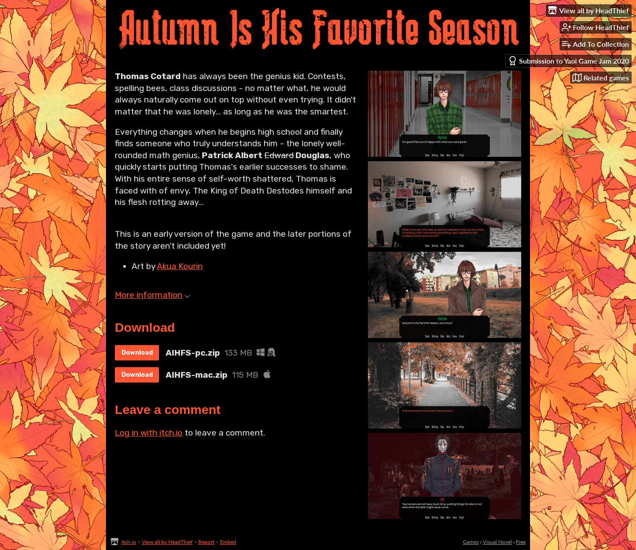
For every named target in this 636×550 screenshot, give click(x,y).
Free (521, 542)
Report (206, 542)
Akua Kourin (180, 266)
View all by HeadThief (167, 542)
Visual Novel (497, 542)
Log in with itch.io (148, 433)
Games (471, 542)
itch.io (128, 542)
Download (137, 353)
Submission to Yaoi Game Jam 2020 (568, 60)
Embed (228, 542)
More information (152, 295)
